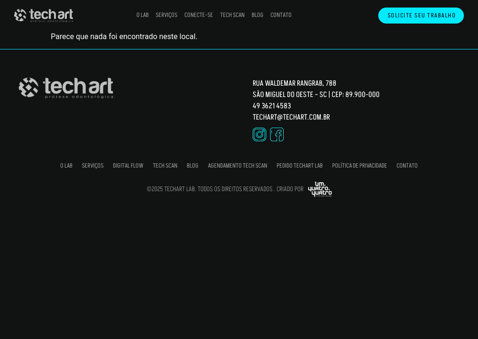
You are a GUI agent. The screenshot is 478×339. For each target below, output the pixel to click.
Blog (257, 15)
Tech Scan (232, 15)
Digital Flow (128, 165)
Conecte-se (198, 15)
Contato (281, 15)
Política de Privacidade (359, 165)
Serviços (166, 15)
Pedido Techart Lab (300, 165)
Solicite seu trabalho (424, 16)
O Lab (142, 15)
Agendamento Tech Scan (237, 165)
